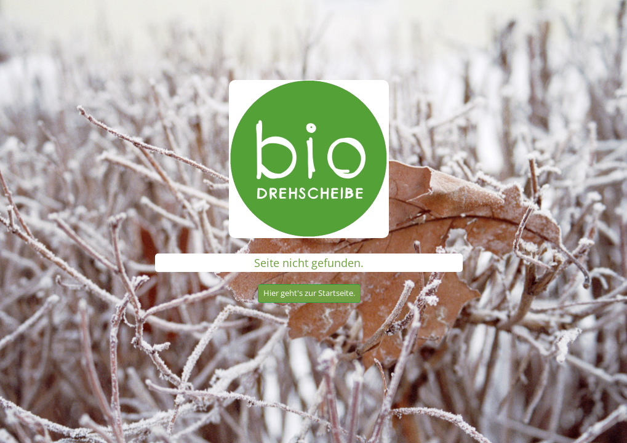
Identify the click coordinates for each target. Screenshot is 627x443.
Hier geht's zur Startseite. (309, 292)
